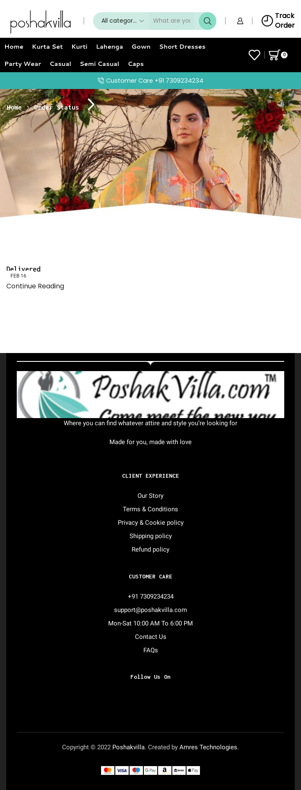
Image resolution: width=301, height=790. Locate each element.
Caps (136, 63)
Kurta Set (47, 46)
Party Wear (22, 63)
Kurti (79, 46)
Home (13, 46)
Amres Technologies (208, 747)
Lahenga (109, 46)
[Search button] (207, 21)
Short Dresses (182, 46)
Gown (141, 46)
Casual (60, 63)
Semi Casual (99, 63)
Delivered (23, 269)
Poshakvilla (128, 747)
